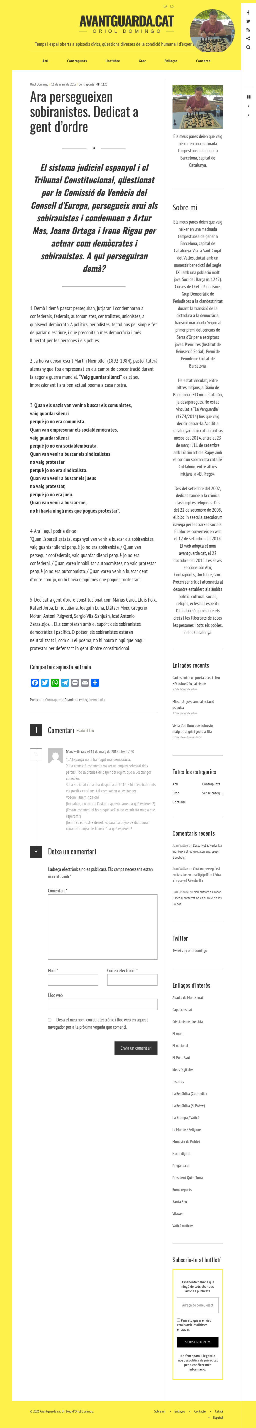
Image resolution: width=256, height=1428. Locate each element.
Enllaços (170, 60)
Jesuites (178, 1081)
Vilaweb (178, 1213)
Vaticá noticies (183, 1225)
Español (218, 1417)
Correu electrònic (122, 970)
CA (165, 6)
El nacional (180, 1045)
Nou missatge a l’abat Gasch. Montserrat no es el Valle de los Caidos (197, 898)
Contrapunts (77, 60)
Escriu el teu (85, 730)
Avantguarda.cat (126, 21)
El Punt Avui (181, 1057)
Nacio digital (181, 1153)
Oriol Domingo (39, 84)
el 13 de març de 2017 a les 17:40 (111, 751)
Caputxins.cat (182, 1009)
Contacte (203, 60)
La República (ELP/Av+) (188, 1105)
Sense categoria (213, 792)
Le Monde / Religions (187, 1129)
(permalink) (96, 699)
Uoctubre (113, 60)
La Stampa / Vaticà (185, 1117)
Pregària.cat (181, 1165)
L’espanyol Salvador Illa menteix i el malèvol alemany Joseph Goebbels (197, 851)
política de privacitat (203, 1360)
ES (172, 6)
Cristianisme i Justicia (187, 1021)
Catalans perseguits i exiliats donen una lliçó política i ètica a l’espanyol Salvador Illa (196, 874)
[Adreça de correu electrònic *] (197, 1305)
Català (219, 1411)
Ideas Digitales (183, 1069)
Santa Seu (179, 1201)
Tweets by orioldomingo (189, 950)
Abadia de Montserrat (188, 997)
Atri (45, 60)
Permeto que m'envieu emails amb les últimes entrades (194, 1325)
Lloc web (55, 995)
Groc (142, 60)
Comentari (57, 890)
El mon (177, 1033)
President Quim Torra (187, 1177)
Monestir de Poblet (186, 1141)
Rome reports (182, 1189)
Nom (53, 970)
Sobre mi (159, 1411)
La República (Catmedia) (189, 1093)
